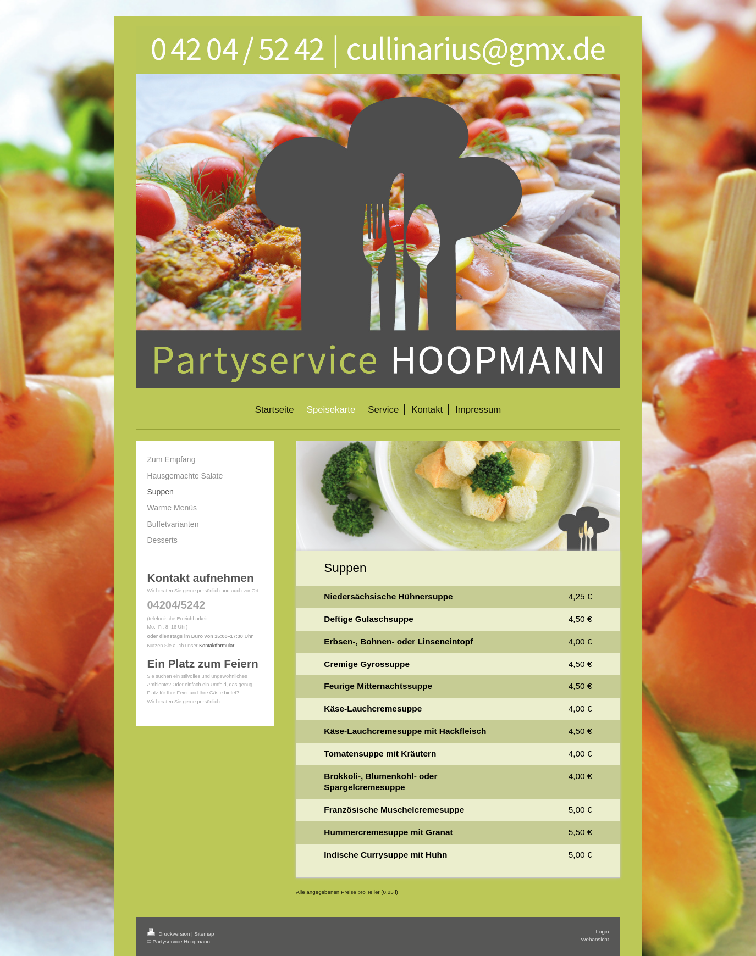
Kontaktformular (216, 645)
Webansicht (595, 939)
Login (602, 932)
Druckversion (169, 934)
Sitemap (204, 934)
